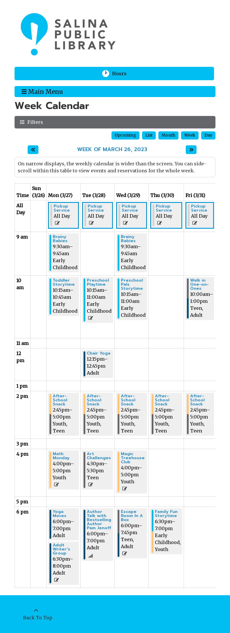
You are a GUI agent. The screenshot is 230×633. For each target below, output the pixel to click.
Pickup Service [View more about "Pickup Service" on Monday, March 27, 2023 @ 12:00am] (62, 208)
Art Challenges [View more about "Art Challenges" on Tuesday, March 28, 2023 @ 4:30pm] (99, 456)
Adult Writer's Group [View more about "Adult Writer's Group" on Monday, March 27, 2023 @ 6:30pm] (61, 549)
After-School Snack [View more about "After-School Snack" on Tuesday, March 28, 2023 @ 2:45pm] (94, 400)
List (149, 135)
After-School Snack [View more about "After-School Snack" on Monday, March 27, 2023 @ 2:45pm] (60, 400)
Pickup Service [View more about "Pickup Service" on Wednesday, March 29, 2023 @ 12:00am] (130, 208)
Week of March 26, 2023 (112, 149)
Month (168, 135)
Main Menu (42, 91)
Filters (34, 122)
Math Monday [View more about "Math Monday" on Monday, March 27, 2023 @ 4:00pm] (61, 456)
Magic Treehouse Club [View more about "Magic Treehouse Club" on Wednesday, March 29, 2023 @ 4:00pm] (133, 458)
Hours (123, 73)
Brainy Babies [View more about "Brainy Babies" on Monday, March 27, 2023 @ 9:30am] (60, 239)
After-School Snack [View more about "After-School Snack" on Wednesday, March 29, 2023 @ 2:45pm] (128, 400)
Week (189, 135)
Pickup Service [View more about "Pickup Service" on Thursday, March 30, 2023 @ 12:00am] (164, 208)
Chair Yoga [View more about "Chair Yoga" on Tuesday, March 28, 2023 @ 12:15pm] (98, 353)
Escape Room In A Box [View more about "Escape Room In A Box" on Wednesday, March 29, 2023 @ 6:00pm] (132, 516)
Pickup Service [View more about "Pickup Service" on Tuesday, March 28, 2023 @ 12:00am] (96, 208)
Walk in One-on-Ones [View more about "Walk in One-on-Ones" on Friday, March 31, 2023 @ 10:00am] (199, 284)
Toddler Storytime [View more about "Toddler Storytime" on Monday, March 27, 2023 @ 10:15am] (64, 282)
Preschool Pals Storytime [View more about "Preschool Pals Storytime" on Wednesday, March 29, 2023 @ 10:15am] (132, 284)
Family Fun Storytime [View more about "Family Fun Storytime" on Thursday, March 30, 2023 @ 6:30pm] (166, 514)
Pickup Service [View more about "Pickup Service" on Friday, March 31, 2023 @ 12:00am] (199, 208)
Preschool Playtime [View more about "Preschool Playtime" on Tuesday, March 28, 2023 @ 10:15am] (98, 282)
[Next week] (191, 149)
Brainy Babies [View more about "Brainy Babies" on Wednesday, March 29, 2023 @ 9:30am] (128, 239)
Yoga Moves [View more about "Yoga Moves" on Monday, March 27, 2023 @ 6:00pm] (59, 514)
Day (208, 135)
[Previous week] (33, 149)
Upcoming (125, 135)
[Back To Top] (36, 614)
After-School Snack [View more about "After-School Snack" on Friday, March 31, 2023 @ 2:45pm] (197, 400)
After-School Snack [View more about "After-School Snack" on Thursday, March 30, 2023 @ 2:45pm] (162, 400)
